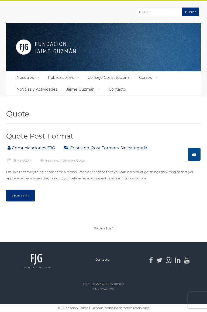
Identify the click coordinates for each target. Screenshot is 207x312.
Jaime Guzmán (80, 89)
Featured (79, 147)
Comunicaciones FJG (33, 147)
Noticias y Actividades (36, 89)
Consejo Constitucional (109, 77)
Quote (80, 160)
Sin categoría (133, 147)
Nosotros (25, 77)
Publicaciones (61, 77)
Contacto (117, 89)
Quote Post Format (40, 136)
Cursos (145, 77)
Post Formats (105, 147)
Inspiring (51, 160)
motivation (67, 160)
